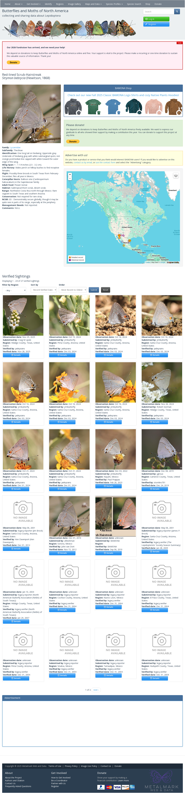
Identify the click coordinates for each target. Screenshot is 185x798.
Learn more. (123, 780)
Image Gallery (74, 4)
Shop (147, 4)
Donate (158, 4)
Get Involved (33, 4)
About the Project (13, 777)
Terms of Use (54, 766)
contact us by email (83, 162)
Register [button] (150, 24)
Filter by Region (10, 284)
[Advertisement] (92, 723)
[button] (6, 114)
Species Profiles (114, 4)
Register (55, 786)
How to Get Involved (60, 777)
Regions (60, 4)
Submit (94, 289)
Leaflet (147, 262)
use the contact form (105, 162)
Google (162, 262)
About (18, 4)
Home (7, 4)
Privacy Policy (71, 766)
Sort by (34, 284)
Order (62, 284)
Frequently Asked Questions (18, 786)
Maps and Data (93, 4)
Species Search (134, 4)
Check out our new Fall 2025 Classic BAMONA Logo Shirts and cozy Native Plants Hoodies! (123, 95)
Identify (48, 4)
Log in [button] (149, 19)
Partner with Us (58, 783)
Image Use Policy (89, 766)
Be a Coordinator (59, 780)
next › (96, 689)
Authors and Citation (14, 780)
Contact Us (106, 766)
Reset (105, 289)
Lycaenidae (15, 147)
